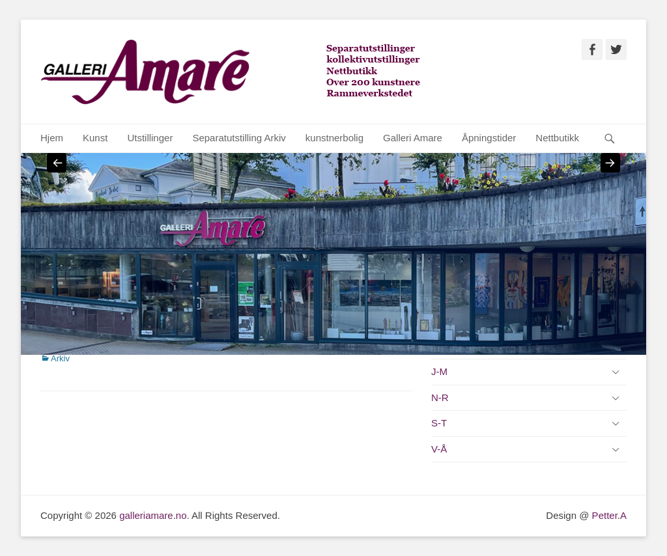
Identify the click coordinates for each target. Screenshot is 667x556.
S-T (439, 422)
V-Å (439, 448)
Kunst (95, 137)
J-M (439, 371)
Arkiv (60, 358)
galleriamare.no (152, 515)
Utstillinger (150, 137)
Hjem (51, 137)
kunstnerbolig (334, 137)
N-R (440, 397)
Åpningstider (489, 137)
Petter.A (608, 515)
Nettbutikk (557, 137)
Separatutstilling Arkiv (238, 137)
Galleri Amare (412, 137)
